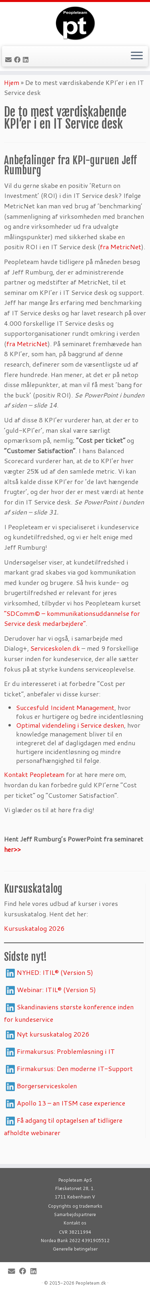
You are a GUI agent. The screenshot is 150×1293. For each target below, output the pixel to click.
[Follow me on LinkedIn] (27, 65)
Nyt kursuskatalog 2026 (53, 1047)
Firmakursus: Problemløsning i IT (66, 1064)
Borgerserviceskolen (47, 1099)
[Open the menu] (137, 62)
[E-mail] (9, 65)
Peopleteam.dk (91, 1283)
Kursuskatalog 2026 (34, 942)
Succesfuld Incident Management (65, 721)
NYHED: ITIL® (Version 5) (55, 985)
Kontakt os (75, 1223)
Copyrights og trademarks (75, 1206)
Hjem (11, 96)
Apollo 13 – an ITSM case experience (71, 1116)
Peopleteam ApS (75, 1180)
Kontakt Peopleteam (34, 788)
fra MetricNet (120, 260)
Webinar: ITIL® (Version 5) (56, 1003)
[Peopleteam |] (75, 26)
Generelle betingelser (75, 1249)
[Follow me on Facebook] (18, 65)
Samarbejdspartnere (75, 1214)
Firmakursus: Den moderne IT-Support (75, 1082)
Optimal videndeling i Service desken (70, 739)
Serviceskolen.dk (55, 662)
